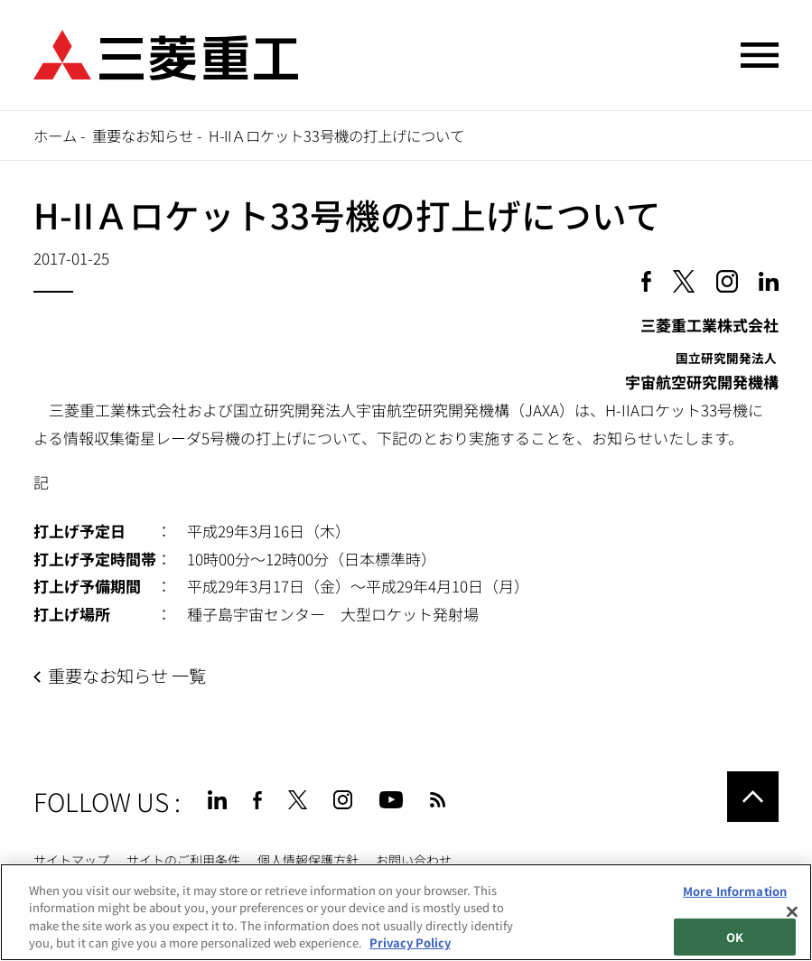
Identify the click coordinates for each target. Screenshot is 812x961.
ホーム (55, 135)
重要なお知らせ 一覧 (127, 675)
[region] (406, 912)
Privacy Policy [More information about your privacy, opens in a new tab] (410, 942)
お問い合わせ (414, 860)
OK (734, 936)
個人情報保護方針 (308, 860)
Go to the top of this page (752, 796)
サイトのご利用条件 (183, 860)
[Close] (792, 911)
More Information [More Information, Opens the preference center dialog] (735, 891)
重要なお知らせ (142, 135)
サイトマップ (71, 860)
